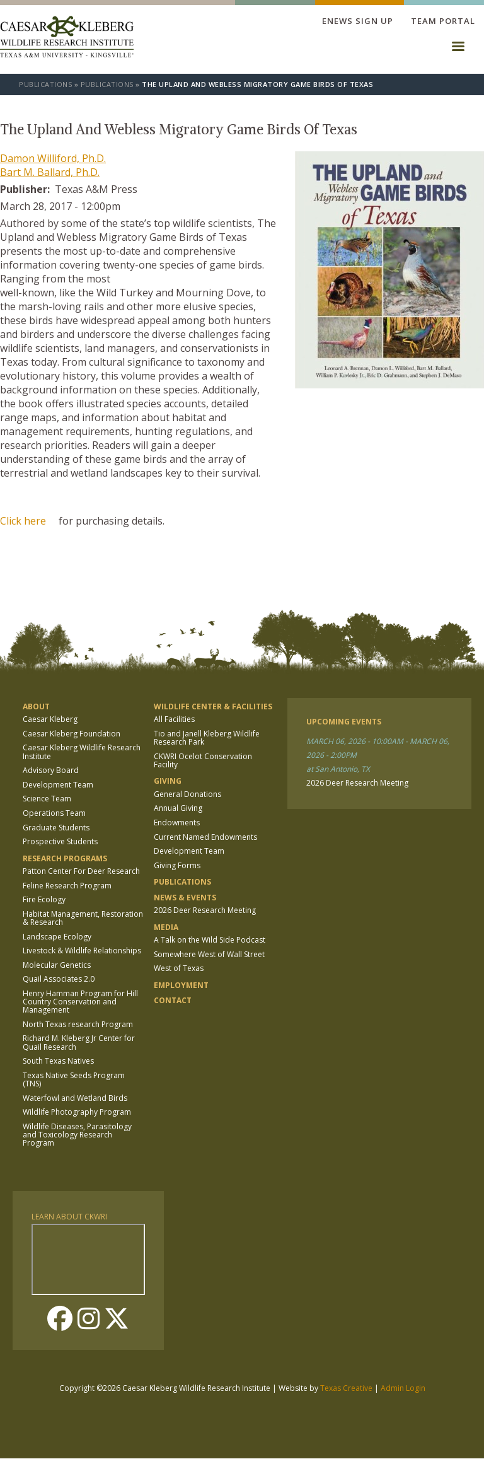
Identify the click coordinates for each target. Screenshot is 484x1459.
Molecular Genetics (57, 965)
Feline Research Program (67, 885)
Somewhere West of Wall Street (209, 954)
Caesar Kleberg (50, 719)
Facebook (59, 1318)
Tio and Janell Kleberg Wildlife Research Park (207, 737)
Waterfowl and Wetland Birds (75, 1098)
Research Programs (65, 858)
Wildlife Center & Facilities (213, 706)
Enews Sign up (357, 20)
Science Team (47, 798)
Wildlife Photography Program (77, 1112)
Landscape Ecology (57, 936)
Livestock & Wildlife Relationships (82, 950)
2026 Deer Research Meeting (205, 910)
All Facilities (174, 719)
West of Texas (179, 968)
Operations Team (54, 813)
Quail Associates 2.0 (59, 979)
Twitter (116, 1318)
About (36, 706)
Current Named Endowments (205, 837)
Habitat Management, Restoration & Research (83, 918)
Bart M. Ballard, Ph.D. (50, 172)
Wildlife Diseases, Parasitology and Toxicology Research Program (77, 1134)
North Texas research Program (78, 1024)
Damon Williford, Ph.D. (53, 158)
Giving (168, 781)
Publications (45, 84)
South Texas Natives (58, 1060)
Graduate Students (56, 827)
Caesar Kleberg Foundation (71, 733)
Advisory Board (51, 770)
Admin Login (403, 1388)
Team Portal (443, 20)
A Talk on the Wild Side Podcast (209, 939)
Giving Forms (177, 865)
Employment (181, 985)
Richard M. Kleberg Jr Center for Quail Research (79, 1042)
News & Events (185, 897)
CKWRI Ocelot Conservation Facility (203, 760)
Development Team (58, 784)
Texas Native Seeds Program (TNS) (74, 1079)
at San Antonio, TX (338, 769)
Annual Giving (178, 808)
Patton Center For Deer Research (81, 871)
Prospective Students (60, 841)
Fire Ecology (44, 899)
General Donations (187, 794)
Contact (173, 1000)
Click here (23, 521)
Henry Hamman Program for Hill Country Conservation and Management (80, 1001)
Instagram (88, 1318)
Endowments (177, 822)
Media (166, 927)
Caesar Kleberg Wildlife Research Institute (82, 751)
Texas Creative (346, 1388)
